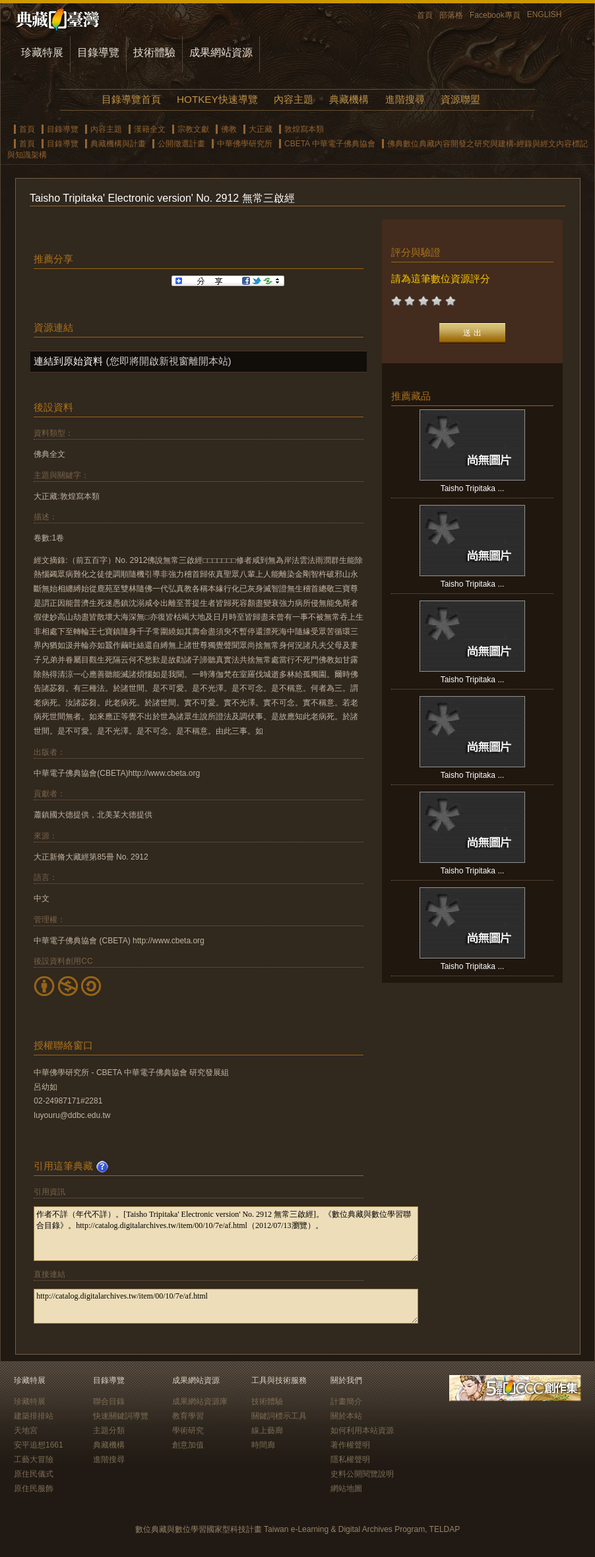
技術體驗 (154, 52)
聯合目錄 (109, 1401)
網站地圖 (346, 1488)
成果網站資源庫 (200, 1401)
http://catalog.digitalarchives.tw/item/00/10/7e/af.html (226, 1306)
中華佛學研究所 (244, 143)
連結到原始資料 (68, 361)
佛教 (229, 129)
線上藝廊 (267, 1430)
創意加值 (188, 1445)
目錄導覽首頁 (131, 99)
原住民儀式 (33, 1474)
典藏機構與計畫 (118, 143)
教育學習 (188, 1416)
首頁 (425, 15)
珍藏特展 (42, 52)
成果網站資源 (221, 52)
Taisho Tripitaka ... (473, 488)
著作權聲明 (350, 1445)
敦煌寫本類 (304, 129)
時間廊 (263, 1445)
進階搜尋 (405, 99)
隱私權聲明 (350, 1459)
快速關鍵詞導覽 (120, 1416)
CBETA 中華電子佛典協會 (329, 143)
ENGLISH (544, 14)
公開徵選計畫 (181, 143)
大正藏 (260, 129)
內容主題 (293, 99)
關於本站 (346, 1416)
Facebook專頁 (495, 15)
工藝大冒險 (33, 1459)
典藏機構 (349, 99)
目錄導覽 (98, 52)
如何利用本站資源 (362, 1430)
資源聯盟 (460, 99)
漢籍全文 (150, 129)
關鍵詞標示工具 (279, 1416)
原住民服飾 (33, 1488)
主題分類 (109, 1430)
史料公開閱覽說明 (362, 1474)
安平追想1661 (38, 1445)
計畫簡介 (346, 1401)
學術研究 (188, 1430)
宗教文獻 (193, 129)
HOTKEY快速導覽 (217, 99)
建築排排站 (33, 1416)
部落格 (451, 15)
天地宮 (26, 1430)
